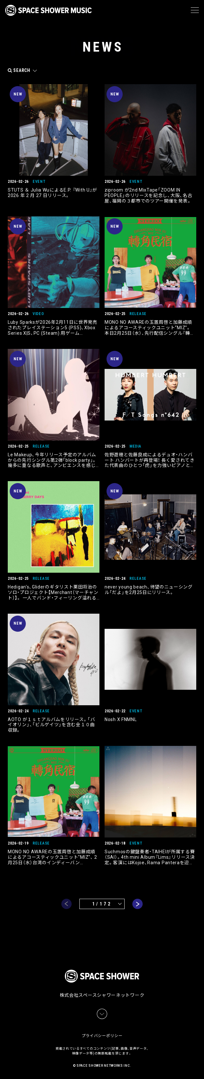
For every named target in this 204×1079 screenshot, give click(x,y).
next (137, 904)
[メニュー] (195, 10)
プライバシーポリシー (102, 1036)
